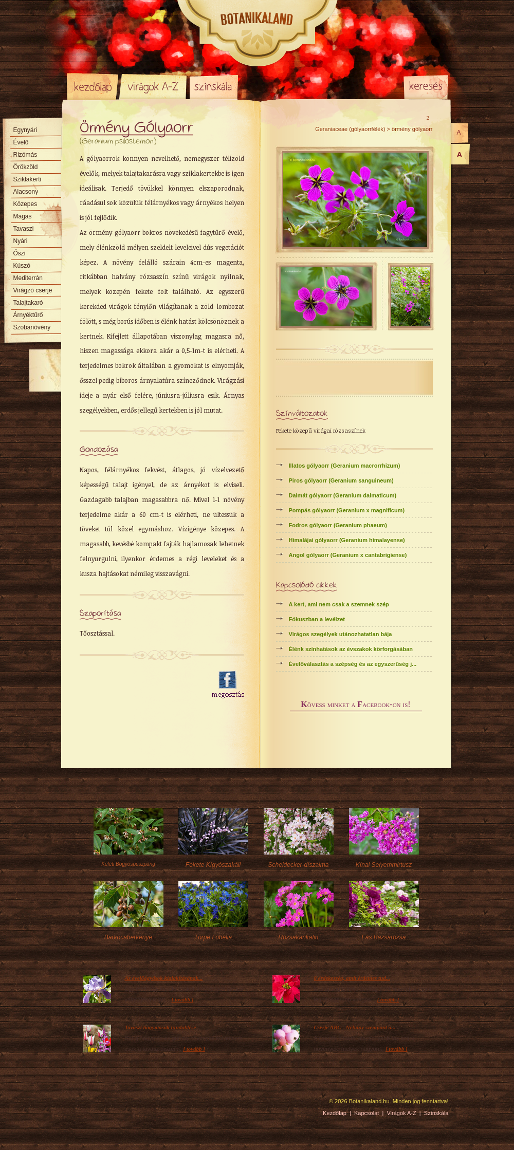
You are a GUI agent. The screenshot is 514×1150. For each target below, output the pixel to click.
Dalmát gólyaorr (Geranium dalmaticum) (343, 495)
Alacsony (26, 191)
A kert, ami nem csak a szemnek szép (339, 604)
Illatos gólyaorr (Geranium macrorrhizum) (344, 465)
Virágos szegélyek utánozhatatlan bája (340, 634)
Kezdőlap (92, 86)
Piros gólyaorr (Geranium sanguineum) (341, 480)
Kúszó (21, 265)
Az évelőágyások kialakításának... (164, 978)
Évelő (21, 142)
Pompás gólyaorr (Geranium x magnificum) (347, 510)
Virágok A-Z (153, 86)
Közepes (25, 204)
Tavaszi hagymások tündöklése (160, 1027)
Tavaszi (23, 228)
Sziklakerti (27, 179)
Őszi (19, 253)
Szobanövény (32, 327)
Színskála (213, 86)
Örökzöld (25, 167)
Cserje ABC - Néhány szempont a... (355, 1027)
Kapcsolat (366, 1113)
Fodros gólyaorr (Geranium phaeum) (338, 525)
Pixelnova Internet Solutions (91, 1105)
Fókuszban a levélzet (317, 619)
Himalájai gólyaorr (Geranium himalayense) (347, 540)
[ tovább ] (183, 999)
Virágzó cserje (32, 290)
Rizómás (25, 154)
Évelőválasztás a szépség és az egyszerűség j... (353, 664)
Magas (22, 216)
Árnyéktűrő (28, 315)
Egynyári (25, 130)
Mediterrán (28, 278)
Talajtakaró (28, 302)
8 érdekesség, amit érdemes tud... (352, 978)
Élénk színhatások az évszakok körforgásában (351, 649)
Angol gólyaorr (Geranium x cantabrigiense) (348, 555)
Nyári (20, 241)
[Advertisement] (140, 685)
